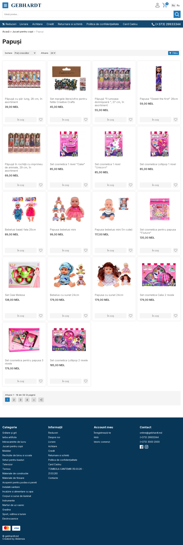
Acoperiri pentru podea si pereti (19, 482)
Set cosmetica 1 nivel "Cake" (67, 164)
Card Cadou (130, 24)
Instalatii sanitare (11, 487)
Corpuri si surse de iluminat (16, 496)
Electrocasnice (10, 518)
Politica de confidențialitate (102, 24)
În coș (20, 119)
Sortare (8, 53)
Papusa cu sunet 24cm (109, 295)
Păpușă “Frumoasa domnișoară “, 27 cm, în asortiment (109, 102)
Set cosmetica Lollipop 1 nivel (158, 164)
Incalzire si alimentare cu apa (17, 491)
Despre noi (54, 437)
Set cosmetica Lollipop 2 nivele (69, 360)
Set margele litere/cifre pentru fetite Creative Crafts (68, 100)
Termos (6, 469)
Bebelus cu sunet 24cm (64, 295)
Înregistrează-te (102, 432)
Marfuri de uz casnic (13, 505)
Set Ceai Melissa (15, 295)
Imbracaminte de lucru (14, 441)
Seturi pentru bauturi (13, 459)
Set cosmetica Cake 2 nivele (157, 295)
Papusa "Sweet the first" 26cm (159, 98)
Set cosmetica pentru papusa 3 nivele (24, 362)
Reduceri (9, 24)
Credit (50, 24)
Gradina (6, 509)
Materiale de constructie (15, 473)
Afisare (44, 53)
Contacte (53, 478)
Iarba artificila (9, 437)
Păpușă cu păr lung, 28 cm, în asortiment (23, 100)
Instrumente (8, 500)
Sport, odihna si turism (14, 514)
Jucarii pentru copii (12, 446)
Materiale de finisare (13, 478)
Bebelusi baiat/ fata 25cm (20, 229)
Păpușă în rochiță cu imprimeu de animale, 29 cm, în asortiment (24, 167)
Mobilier (6, 450)
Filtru (173, 53)
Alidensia (20, 538)
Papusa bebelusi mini (63, 229)
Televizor (7, 464)
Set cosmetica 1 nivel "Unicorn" (107, 166)
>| (41, 399)
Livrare (24, 24)
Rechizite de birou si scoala (17, 455)
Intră (96, 437)
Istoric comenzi (102, 441)
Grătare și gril (9, 432)
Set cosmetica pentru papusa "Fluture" (158, 231)
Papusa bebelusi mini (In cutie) (113, 229)
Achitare (37, 24)
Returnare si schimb (70, 24)
